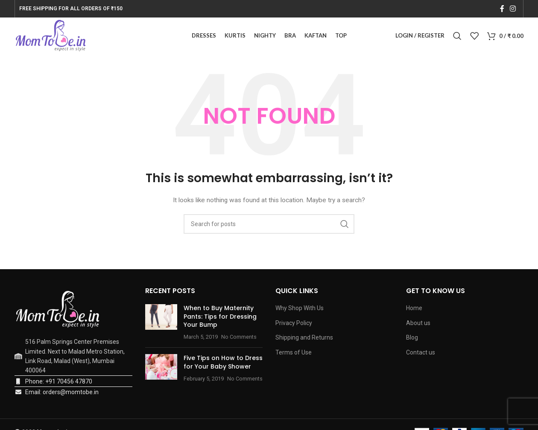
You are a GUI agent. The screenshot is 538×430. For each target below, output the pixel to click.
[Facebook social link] (502, 8)
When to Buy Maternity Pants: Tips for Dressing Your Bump (220, 318)
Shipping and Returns (304, 340)
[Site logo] (53, 36)
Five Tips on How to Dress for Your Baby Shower (223, 364)
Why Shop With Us (299, 310)
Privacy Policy (293, 325)
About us (418, 325)
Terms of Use (293, 354)
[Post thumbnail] (161, 324)
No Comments (239, 339)
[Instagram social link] (513, 8)
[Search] (457, 37)
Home (414, 310)
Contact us (420, 354)
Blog (412, 340)
